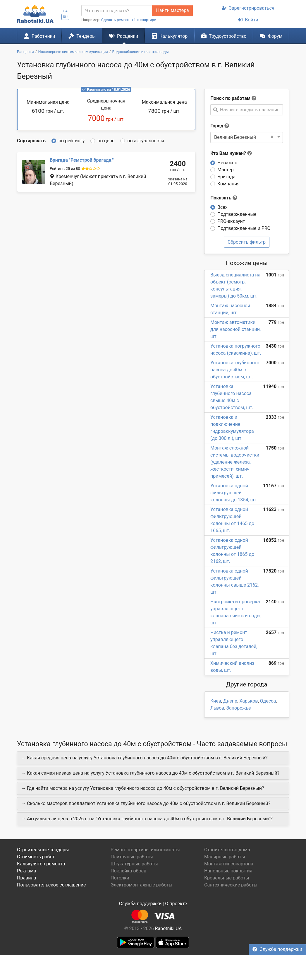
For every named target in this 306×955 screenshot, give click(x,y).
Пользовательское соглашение (51, 885)
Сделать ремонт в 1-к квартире (128, 20)
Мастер (225, 169)
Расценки (123, 36)
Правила (26, 878)
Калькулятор (170, 36)
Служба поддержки (277, 949)
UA (65, 11)
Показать (223, 198)
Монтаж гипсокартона (228, 864)
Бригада (226, 177)
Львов (217, 708)
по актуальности (145, 140)
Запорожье (238, 708)
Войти (248, 20)
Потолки (120, 878)
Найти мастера (172, 10)
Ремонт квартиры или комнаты (145, 850)
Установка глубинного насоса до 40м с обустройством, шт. (234, 370)
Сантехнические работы (230, 885)
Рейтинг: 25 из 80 (65, 168)
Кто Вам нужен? (231, 153)
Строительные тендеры (43, 850)
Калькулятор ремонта (41, 864)
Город (216, 126)
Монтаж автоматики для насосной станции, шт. (235, 329)
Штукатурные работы (134, 864)
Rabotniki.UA (168, 928)
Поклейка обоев (128, 871)
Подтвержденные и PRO (244, 228)
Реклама (26, 871)
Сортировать (31, 140)
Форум (271, 36)
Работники (39, 36)
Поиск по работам (230, 98)
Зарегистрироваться (248, 8)
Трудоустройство (224, 36)
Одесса (268, 701)
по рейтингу (72, 140)
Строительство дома (227, 850)
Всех (222, 207)
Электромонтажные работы (141, 885)
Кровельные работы (226, 878)
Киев (215, 701)
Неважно (227, 162)
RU (65, 17)
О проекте (176, 903)
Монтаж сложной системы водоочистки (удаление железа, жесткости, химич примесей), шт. (234, 462)
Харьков (248, 701)
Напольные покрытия (228, 871)
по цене (105, 140)
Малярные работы (224, 857)
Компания (228, 184)
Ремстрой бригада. (82, 160)
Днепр (230, 701)
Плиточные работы (132, 857)
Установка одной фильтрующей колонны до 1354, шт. (233, 493)
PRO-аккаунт (231, 221)
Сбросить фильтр (247, 242)
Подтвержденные (236, 214)
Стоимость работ (36, 857)
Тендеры (82, 36)
